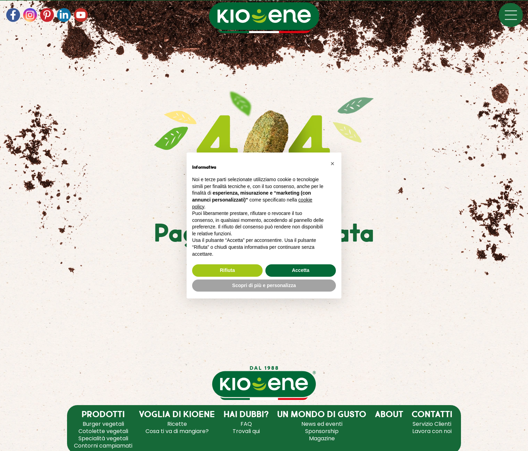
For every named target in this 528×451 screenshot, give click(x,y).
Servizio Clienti (432, 424)
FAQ (246, 424)
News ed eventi (321, 424)
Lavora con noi (432, 431)
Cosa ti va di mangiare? (177, 431)
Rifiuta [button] (227, 270)
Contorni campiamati (103, 446)
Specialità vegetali (103, 438)
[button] (332, 163)
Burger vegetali (103, 424)
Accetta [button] (301, 270)
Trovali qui (246, 431)
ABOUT (389, 415)
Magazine (322, 438)
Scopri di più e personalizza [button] (264, 285)
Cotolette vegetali (103, 431)
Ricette (177, 424)
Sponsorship (322, 431)
